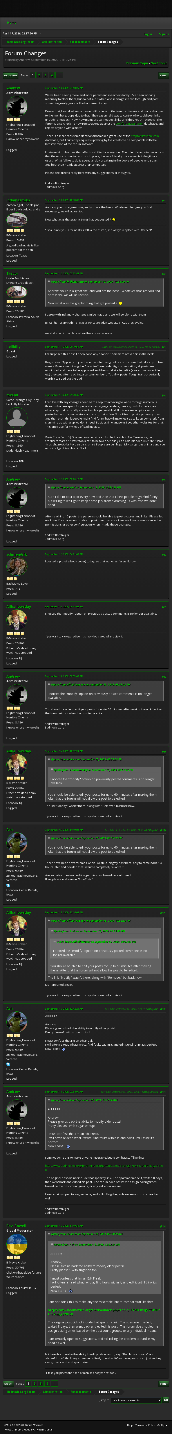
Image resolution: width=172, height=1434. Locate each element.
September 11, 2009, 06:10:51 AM (64, 346)
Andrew (13, 88)
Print (164, 75)
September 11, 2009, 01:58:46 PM (64, 395)
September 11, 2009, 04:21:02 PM (64, 554)
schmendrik (16, 554)
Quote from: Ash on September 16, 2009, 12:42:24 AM (84, 1100)
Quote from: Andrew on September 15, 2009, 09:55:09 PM (86, 759)
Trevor (12, 273)
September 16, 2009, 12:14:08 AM (64, 912)
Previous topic (137, 63)
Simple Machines (34, 1425)
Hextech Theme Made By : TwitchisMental (28, 1429)
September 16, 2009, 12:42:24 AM (64, 1008)
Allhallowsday (18, 606)
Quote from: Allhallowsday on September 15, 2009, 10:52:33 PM (90, 920)
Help (130, 1425)
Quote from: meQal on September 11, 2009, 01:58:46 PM (86, 487)
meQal (12, 395)
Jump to (104, 1400)
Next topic (159, 63)
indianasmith (18, 200)
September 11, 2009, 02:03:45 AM (64, 273)
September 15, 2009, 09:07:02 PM (64, 606)
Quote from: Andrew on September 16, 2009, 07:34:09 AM (87, 1234)
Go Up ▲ (162, 1425)
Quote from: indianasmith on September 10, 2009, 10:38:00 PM (90, 282)
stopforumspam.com (129, 124)
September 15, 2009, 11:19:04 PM (64, 829)
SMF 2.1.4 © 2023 (14, 1425)
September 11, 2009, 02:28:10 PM (64, 479)
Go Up (8, 1384)
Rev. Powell (16, 1225)
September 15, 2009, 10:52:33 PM (64, 751)
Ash (9, 829)
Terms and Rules (145, 1425)
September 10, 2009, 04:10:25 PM (64, 88)
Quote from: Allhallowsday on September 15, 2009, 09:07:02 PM (90, 684)
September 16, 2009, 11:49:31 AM (64, 1225)
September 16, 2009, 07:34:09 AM (64, 1091)
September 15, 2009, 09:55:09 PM (64, 676)
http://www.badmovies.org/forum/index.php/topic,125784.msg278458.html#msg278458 (104, 1168)
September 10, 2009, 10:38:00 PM (64, 200)
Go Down (10, 75)
